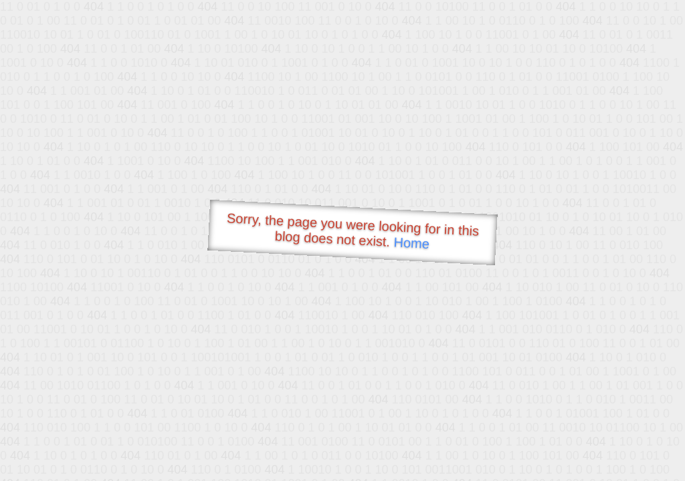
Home (411, 242)
